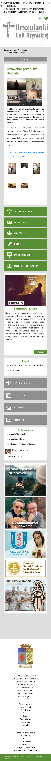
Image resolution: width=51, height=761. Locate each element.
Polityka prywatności (25, 747)
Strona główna (10, 50)
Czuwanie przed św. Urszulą (15, 53)
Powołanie (25, 722)
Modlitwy (26, 739)
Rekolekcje (25, 710)
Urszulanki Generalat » (16, 434)
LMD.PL (37, 759)
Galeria (25, 716)
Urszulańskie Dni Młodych (25, 750)
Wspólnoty (25, 736)
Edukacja (26, 745)
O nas (25, 713)
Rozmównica (25, 742)
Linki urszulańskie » (15, 456)
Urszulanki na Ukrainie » (17, 439)
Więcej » (40, 352)
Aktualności (22, 50)
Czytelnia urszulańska (25, 733)
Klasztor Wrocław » (21, 450)
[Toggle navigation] (45, 43)
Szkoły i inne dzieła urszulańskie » (22, 444)
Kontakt (25, 725)
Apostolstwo (25, 719)
